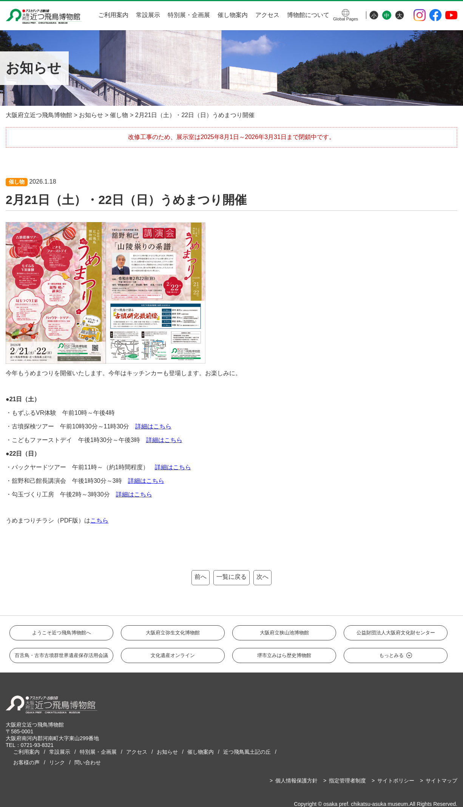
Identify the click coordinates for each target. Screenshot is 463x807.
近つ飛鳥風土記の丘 (247, 752)
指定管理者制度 (347, 781)
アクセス (267, 15)
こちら (99, 520)
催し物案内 (233, 15)
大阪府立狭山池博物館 (284, 632)
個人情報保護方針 (296, 781)
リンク (57, 762)
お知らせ (167, 752)
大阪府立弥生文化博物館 (173, 632)
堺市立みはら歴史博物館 (284, 655)
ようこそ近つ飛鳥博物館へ (61, 632)
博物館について (308, 15)
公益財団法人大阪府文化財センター (396, 632)
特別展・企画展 (189, 15)
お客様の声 (26, 762)
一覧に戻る (231, 577)
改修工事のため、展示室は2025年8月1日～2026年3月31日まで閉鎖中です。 (231, 137)
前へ (200, 577)
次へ (262, 577)
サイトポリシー (395, 781)
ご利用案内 (113, 15)
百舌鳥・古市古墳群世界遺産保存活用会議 (61, 655)
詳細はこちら (146, 481)
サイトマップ (441, 781)
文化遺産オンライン (173, 655)
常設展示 (148, 15)
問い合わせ (87, 762)
